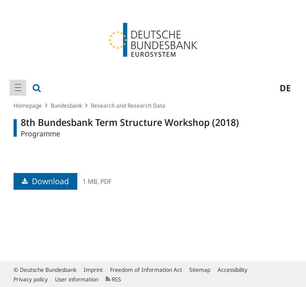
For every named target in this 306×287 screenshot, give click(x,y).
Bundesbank (66, 105)
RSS (113, 279)
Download (45, 181)
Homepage (28, 105)
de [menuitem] (285, 88)
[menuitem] (18, 88)
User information (76, 279)
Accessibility (232, 269)
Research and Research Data (128, 105)
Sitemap (199, 269)
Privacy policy (31, 279)
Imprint (93, 269)
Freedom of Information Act (146, 269)
